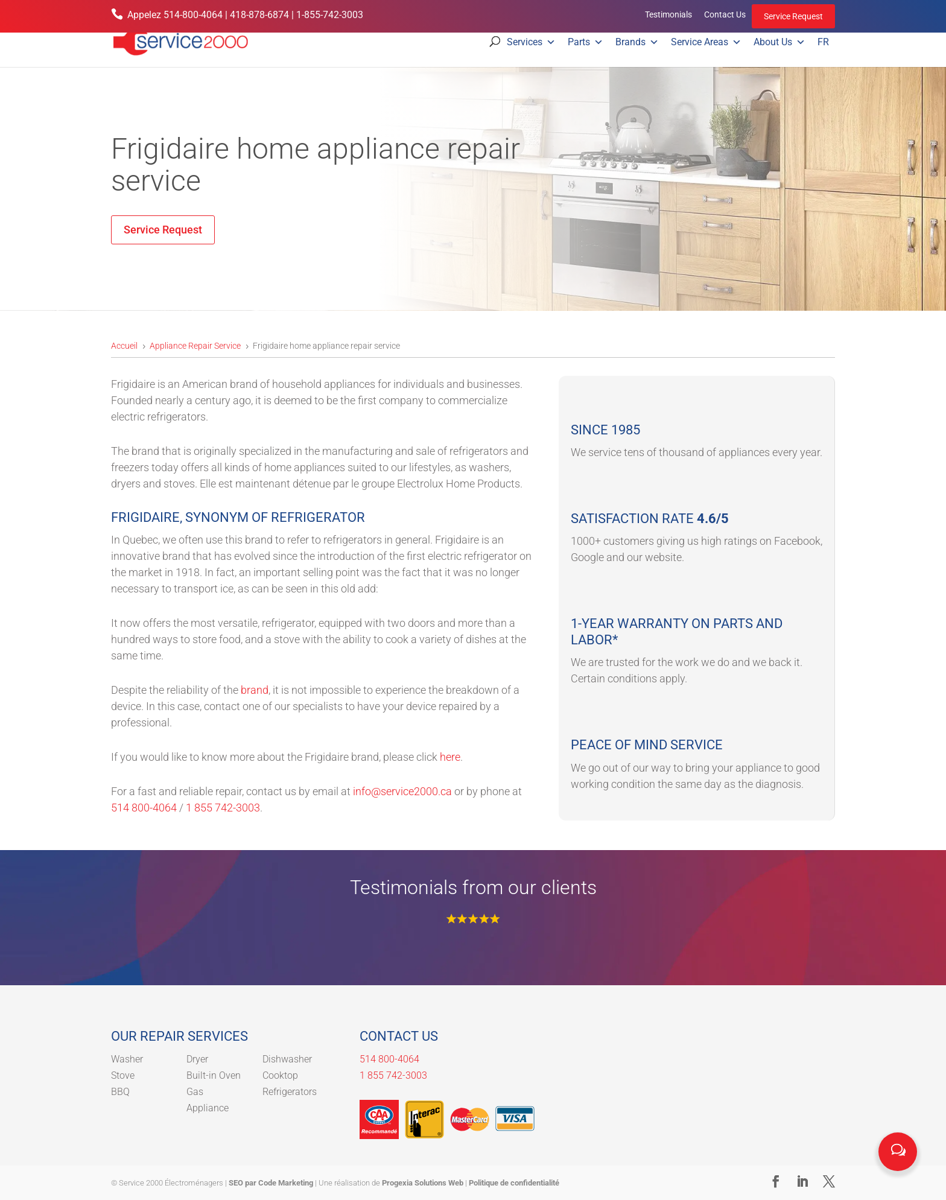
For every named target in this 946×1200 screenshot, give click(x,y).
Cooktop (280, 1075)
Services (531, 42)
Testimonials (668, 14)
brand (254, 690)
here (450, 757)
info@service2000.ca (402, 791)
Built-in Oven (213, 1075)
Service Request (793, 16)
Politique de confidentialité (514, 1182)
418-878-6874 (259, 15)
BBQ (120, 1091)
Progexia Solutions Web (422, 1182)
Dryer (197, 1059)
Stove (123, 1075)
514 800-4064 (144, 807)
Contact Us (725, 14)
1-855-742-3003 (329, 15)
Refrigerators (289, 1091)
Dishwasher (287, 1059)
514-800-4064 (193, 15)
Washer (127, 1059)
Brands (637, 42)
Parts (585, 42)
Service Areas (706, 42)
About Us (779, 42)
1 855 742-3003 (223, 807)
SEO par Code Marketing (271, 1182)
